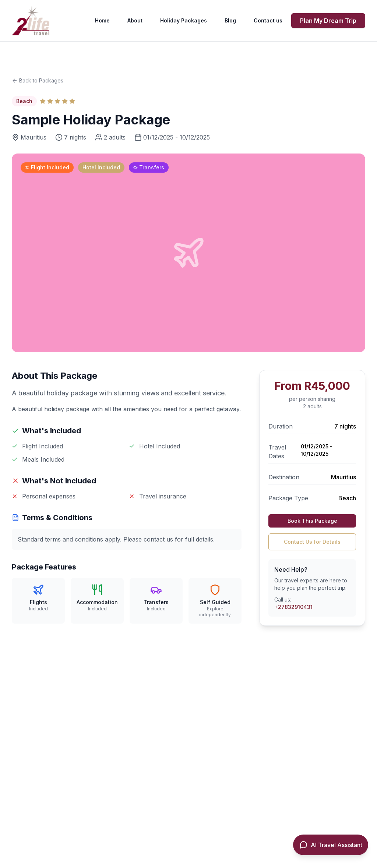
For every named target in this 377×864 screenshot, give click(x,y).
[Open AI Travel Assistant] (330, 845)
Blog (230, 20)
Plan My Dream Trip (328, 20)
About (134, 20)
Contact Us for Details (312, 542)
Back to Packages (37, 80)
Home (102, 20)
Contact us (268, 20)
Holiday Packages (183, 20)
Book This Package (312, 521)
